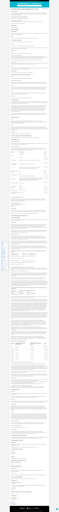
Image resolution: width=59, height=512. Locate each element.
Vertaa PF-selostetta (45, 8)
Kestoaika (2, 261)
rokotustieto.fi (25, 0)
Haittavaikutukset (3, 254)
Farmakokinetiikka (3, 257)
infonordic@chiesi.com (14, 504)
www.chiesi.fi (13, 503)
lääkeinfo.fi (21, 0)
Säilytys (2, 262)
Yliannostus (2, 255)
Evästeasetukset (41, 511)
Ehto (1, 246)
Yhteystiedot (2, 269)
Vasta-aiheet (2, 248)
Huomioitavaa (2, 242)
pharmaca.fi (36, 511)
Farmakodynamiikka (3, 256)
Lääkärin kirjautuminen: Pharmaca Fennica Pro (33, 0)
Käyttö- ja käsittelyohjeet (4, 265)
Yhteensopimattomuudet (4, 260)
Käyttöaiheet (2, 245)
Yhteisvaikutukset (3, 251)
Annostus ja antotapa (3, 247)
